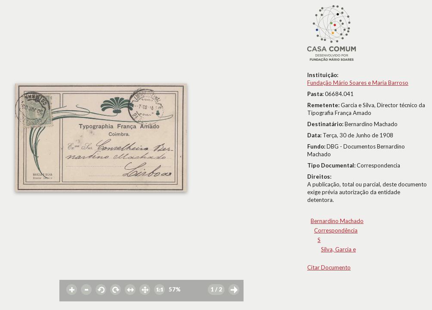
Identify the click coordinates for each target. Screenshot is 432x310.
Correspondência (336, 230)
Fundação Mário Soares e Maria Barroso (357, 82)
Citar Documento (329, 267)
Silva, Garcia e (338, 249)
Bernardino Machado (337, 220)
